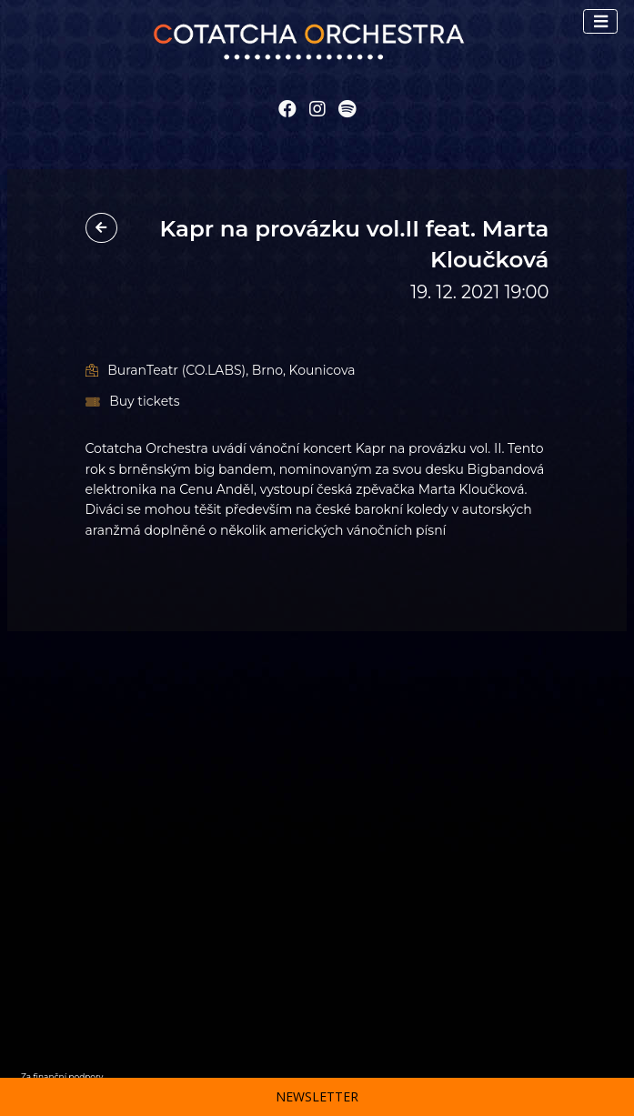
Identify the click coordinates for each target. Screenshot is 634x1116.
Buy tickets (133, 401)
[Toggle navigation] (600, 21)
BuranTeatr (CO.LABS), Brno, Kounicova (221, 370)
